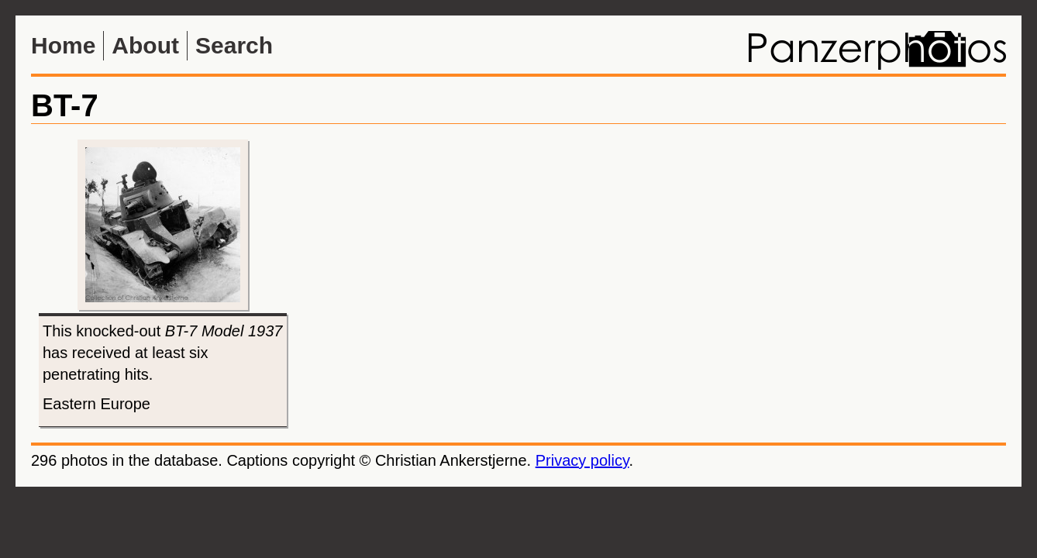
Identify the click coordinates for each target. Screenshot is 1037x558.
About (145, 45)
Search (234, 45)
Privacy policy (582, 460)
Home (63, 45)
